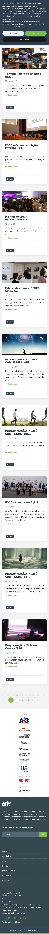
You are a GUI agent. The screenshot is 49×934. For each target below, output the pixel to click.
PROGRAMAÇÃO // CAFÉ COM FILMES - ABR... (21, 361)
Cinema (42, 22)
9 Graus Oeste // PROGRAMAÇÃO (16, 218)
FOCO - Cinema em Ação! (21, 502)
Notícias (30, 22)
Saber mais (11, 95)
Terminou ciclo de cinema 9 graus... (23, 75)
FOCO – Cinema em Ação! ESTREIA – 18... (21, 146)
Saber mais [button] (24, 929)
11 (29, 700)
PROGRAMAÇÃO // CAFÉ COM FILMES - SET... (21, 575)
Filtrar (41, 40)
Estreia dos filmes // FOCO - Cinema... (23, 289)
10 (23, 700)
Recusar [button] (13, 922)
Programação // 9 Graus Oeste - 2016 (21, 646)
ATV (28, 19)
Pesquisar (39, 34)
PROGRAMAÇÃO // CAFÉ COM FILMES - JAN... (21, 432)
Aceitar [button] (36, 922)
